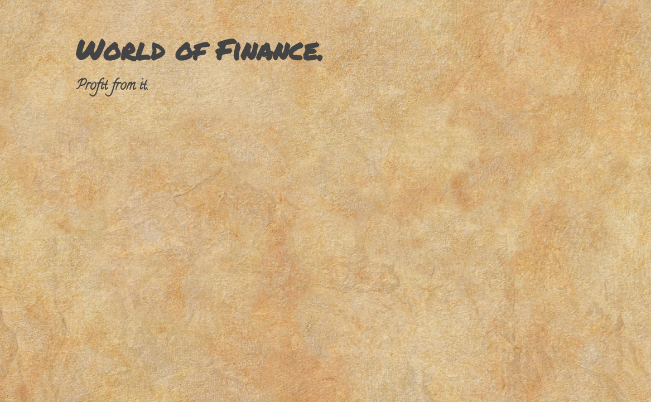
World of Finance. (199, 49)
